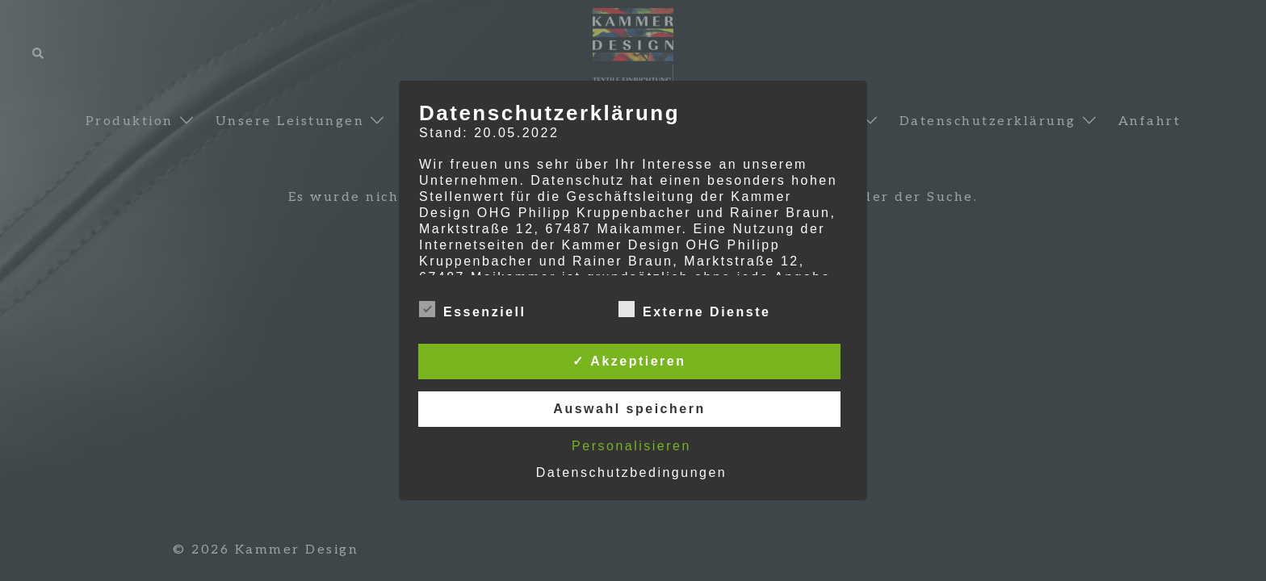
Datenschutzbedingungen (631, 472)
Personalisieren (631, 446)
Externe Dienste (694, 310)
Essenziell (472, 310)
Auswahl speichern (629, 409)
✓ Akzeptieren (628, 361)
